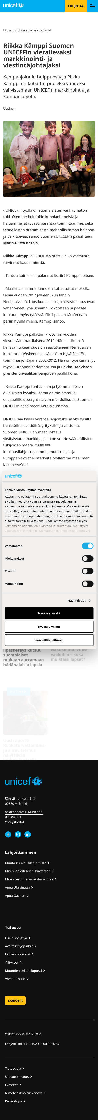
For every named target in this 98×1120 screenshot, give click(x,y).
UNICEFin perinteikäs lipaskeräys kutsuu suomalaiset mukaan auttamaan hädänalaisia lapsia (24, 659)
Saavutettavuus (17, 1076)
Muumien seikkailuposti (23, 970)
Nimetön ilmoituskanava (24, 1093)
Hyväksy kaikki (49, 613)
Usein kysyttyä (16, 938)
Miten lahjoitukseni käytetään (28, 871)
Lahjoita (76, 6)
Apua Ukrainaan (17, 887)
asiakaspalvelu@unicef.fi (24, 812)
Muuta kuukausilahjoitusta (25, 863)
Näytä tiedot (77, 600)
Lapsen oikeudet (17, 954)
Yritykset (11, 962)
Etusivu (8, 30)
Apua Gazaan (15, 895)
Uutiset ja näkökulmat (34, 30)
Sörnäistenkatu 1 (18, 798)
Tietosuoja (13, 1068)
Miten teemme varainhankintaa (29, 879)
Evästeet (11, 1084)
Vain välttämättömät (49, 640)
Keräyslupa (13, 1101)
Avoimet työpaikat (19, 946)
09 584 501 (13, 817)
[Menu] (92, 6)
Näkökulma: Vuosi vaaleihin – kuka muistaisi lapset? (69, 657)
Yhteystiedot (14, 822)
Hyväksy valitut (49, 626)
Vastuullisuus (15, 978)
